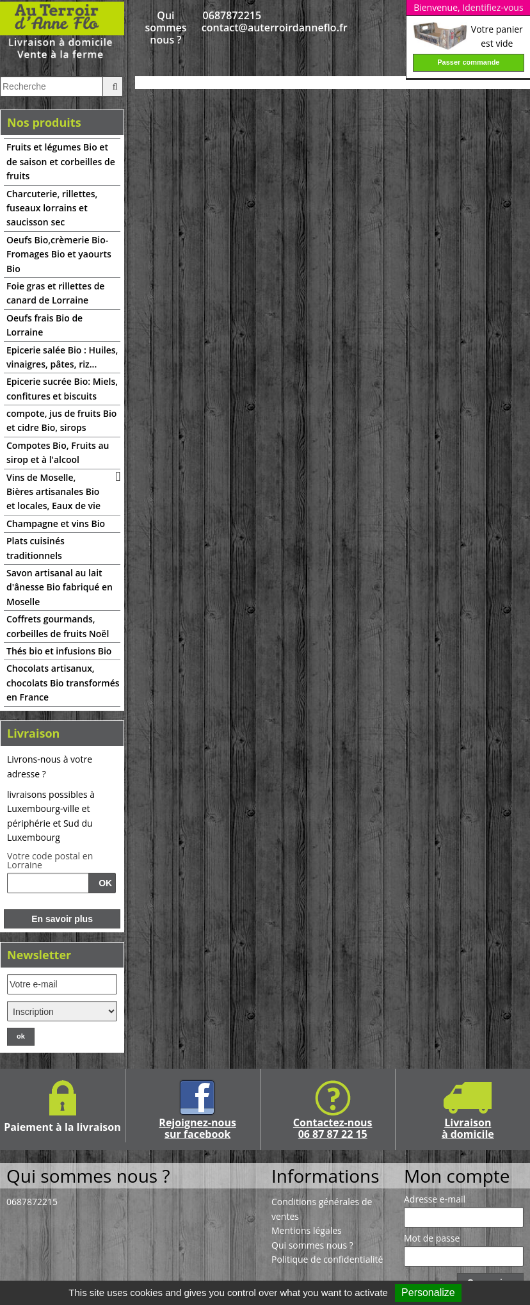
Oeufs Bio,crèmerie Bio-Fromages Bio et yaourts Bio (58, 254)
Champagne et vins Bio (55, 523)
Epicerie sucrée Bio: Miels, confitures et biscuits (62, 388)
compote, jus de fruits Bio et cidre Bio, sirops (61, 420)
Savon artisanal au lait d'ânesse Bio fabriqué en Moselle (59, 587)
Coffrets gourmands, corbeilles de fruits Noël (57, 626)
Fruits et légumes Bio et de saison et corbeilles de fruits (60, 161)
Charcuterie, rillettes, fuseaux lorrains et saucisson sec (51, 208)
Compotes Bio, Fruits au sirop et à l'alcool (57, 452)
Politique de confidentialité (327, 1259)
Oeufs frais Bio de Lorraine (44, 325)
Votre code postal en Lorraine (50, 861)
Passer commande (468, 62)
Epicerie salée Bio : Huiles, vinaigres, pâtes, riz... (62, 357)
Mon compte (457, 1175)
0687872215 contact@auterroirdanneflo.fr (232, 22)
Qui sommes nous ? (165, 28)
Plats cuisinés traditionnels (35, 548)
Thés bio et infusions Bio (58, 651)
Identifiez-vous (492, 7)
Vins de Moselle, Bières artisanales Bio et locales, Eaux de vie (53, 491)
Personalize (428, 1292)
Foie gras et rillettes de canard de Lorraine (55, 293)
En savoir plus (62, 919)
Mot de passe (432, 1238)
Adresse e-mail (434, 1199)
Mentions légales (306, 1230)
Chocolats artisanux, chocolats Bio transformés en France (63, 682)
